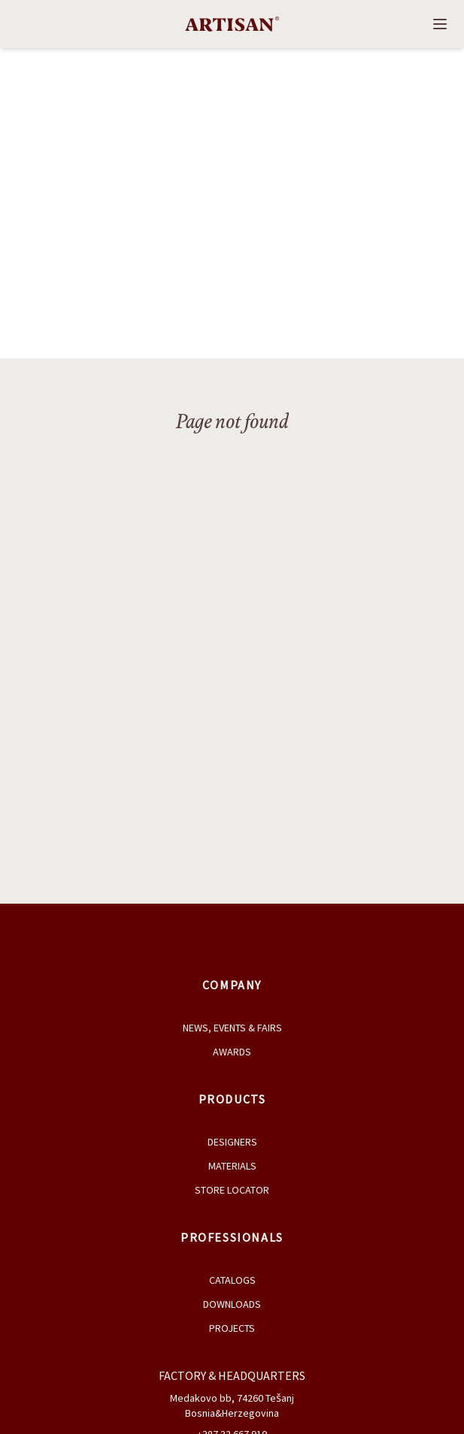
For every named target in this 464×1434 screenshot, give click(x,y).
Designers (232, 1142)
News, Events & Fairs (232, 1027)
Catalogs (232, 1280)
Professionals (232, 1237)
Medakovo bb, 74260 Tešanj (232, 1398)
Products (232, 1098)
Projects (232, 1328)
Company (232, 984)
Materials (232, 1166)
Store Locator (232, 1190)
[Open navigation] (440, 24)
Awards (232, 1051)
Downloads (232, 1304)
